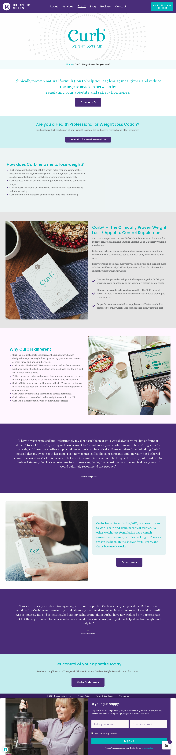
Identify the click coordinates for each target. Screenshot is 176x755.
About (54, 6)
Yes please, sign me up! (106, 733)
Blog (93, 6)
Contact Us (124, 696)
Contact (120, 6)
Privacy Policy (84, 696)
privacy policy (147, 748)
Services (67, 6)
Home (69, 64)
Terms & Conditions (104, 696)
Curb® (82, 6)
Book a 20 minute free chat (162, 6)
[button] (9, 458)
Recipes (105, 6)
